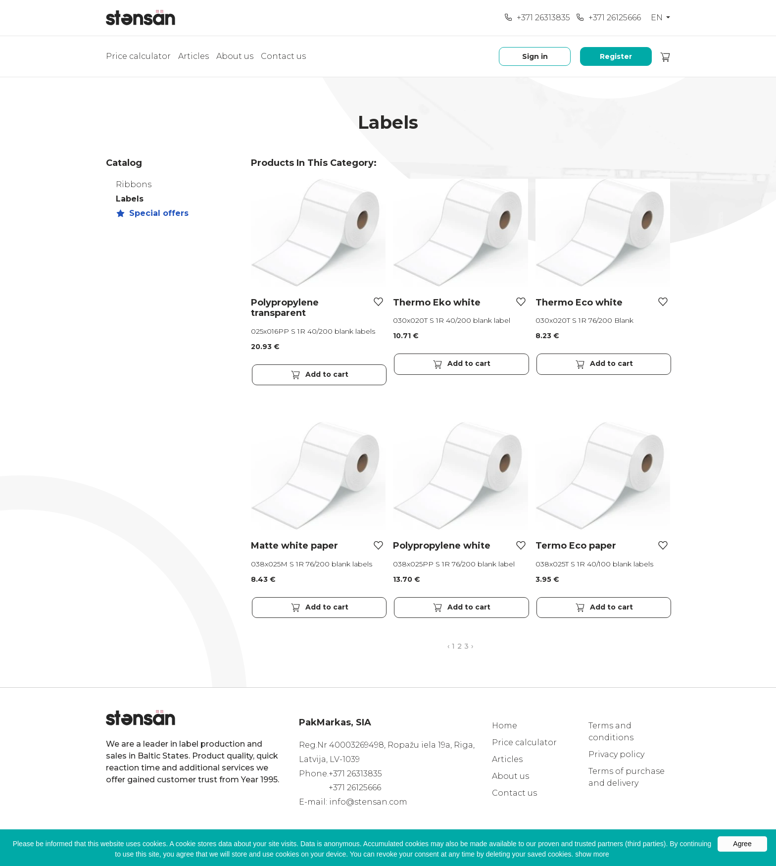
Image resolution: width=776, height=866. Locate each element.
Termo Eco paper (575, 545)
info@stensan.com (368, 802)
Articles (193, 56)
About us (234, 56)
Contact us (283, 56)
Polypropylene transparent (285, 308)
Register (616, 56)
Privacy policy (616, 754)
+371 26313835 (537, 17)
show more (592, 854)
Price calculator (138, 56)
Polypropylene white (441, 545)
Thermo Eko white (437, 302)
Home (504, 725)
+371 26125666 (608, 17)
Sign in (535, 56)
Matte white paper (294, 545)
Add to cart (319, 374)
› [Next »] (472, 646)
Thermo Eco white (579, 302)
